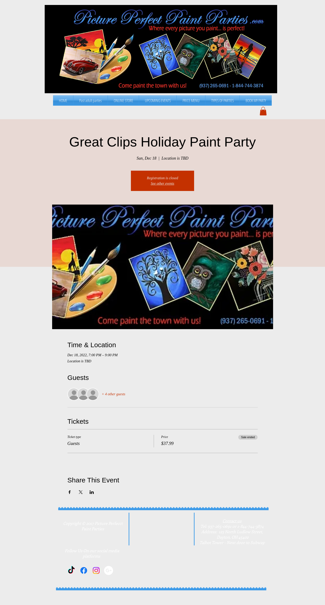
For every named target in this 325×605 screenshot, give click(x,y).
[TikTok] (71, 570)
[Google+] (108, 570)
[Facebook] (83, 570)
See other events (162, 183)
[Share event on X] (81, 492)
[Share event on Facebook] (69, 492)
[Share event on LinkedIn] (92, 492)
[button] (191, 100)
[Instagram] (96, 570)
